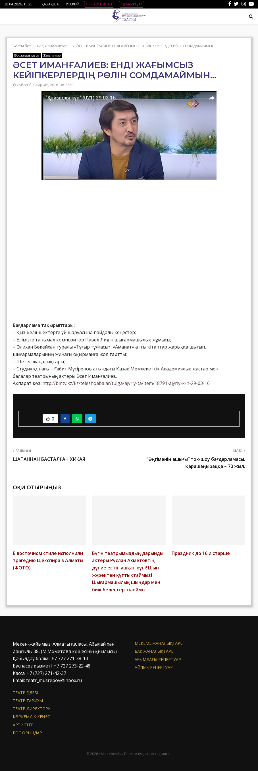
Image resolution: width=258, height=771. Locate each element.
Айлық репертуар (154, 667)
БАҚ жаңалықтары (26, 55)
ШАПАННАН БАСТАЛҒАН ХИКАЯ (49, 459)
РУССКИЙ (71, 4)
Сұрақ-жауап (131, 4)
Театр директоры (32, 708)
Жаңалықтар (52, 55)
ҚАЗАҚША (50, 4)
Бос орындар (27, 732)
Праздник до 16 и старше (201, 553)
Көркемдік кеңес (31, 716)
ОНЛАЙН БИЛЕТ (99, 4)
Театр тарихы (28, 700)
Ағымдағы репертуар (158, 659)
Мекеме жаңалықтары (159, 643)
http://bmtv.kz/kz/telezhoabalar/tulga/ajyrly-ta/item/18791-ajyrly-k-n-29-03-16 (126, 383)
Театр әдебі (25, 692)
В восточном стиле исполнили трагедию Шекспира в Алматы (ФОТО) (48, 560)
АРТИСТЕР (23, 725)
